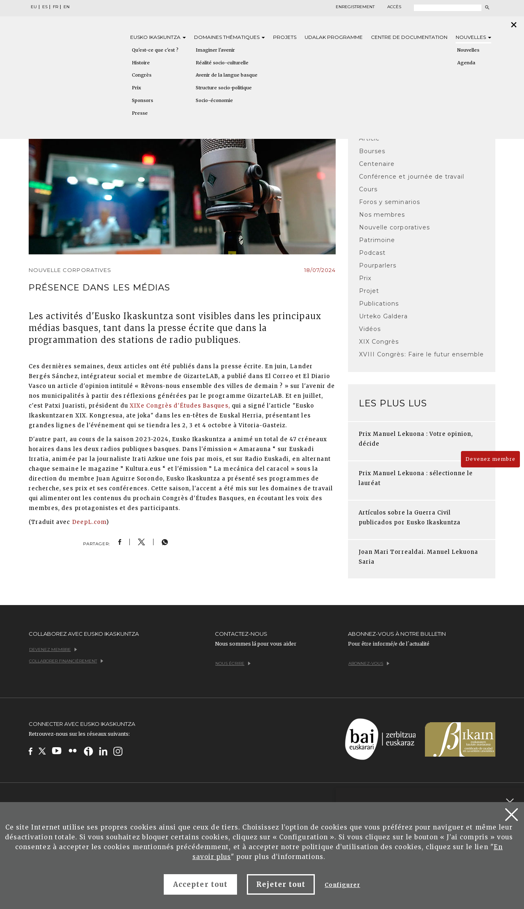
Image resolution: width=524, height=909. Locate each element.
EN (66, 7)
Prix (136, 88)
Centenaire (377, 164)
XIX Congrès (379, 341)
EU (34, 7)
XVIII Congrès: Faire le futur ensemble (421, 354)
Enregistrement (355, 7)
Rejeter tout (280, 884)
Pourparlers (377, 265)
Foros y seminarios (389, 202)
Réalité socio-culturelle (222, 63)
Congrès (141, 75)
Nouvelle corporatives (394, 227)
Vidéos (370, 329)
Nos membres (382, 214)
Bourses (372, 151)
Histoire (141, 63)
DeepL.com (89, 522)
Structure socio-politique (224, 88)
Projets (284, 37)
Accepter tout (200, 884)
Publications (379, 303)
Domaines (229, 37)
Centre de (409, 37)
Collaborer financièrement (66, 661)
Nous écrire (233, 663)
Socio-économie (214, 100)
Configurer (342, 885)
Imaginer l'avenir (215, 50)
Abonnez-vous (368, 663)
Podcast (372, 252)
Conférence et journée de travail (411, 176)
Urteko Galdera (383, 316)
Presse (140, 113)
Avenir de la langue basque (226, 75)
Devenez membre (490, 459)
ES (44, 7)
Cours (368, 189)
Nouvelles (473, 37)
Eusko (158, 37)
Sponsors (142, 100)
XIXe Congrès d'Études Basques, (180, 405)
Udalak (334, 37)
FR (55, 7)
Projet (369, 291)
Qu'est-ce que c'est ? (155, 50)
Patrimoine (377, 240)
